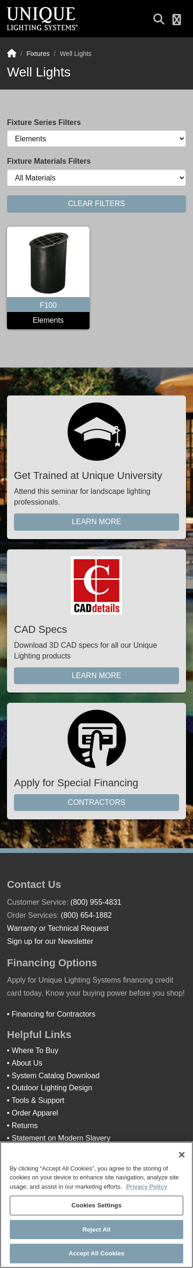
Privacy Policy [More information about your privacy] (146, 1186)
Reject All (96, 1229)
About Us (27, 1063)
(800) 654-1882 (86, 915)
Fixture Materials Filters (49, 161)
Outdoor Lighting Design (52, 1088)
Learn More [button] (96, 522)
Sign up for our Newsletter (50, 941)
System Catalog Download (56, 1076)
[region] (96, 1205)
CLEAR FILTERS (96, 204)
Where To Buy (35, 1050)
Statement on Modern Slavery (61, 1138)
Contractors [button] (96, 802)
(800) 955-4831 (95, 902)
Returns (25, 1125)
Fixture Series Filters (44, 122)
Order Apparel (35, 1113)
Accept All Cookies (96, 1253)
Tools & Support (38, 1100)
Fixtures (38, 53)
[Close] (182, 1154)
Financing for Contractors (54, 1014)
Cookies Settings (96, 1205)
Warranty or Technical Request (58, 928)
